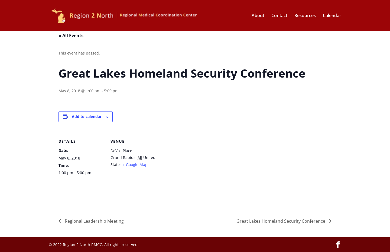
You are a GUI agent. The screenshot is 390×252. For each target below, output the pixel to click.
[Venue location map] (191, 168)
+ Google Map (135, 164)
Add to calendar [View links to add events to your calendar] (87, 116)
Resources (305, 16)
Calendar (332, 16)
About (258, 16)
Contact (279, 16)
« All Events (70, 36)
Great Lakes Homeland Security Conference (281, 221)
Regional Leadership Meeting (94, 221)
